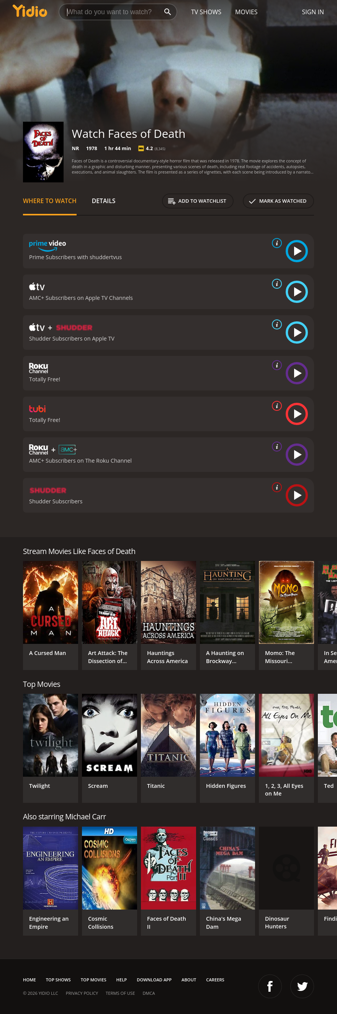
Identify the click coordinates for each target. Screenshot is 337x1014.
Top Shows (58, 980)
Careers (215, 980)
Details (104, 201)
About (189, 980)
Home (29, 980)
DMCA (148, 993)
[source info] (275, 243)
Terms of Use (120, 993)
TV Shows (206, 12)
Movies (246, 12)
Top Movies (93, 980)
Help (121, 980)
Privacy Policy (82, 993)
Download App (154, 980)
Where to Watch (50, 201)
